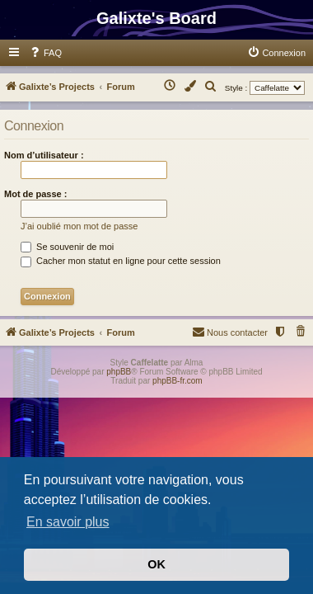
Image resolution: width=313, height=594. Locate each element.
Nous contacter (230, 331)
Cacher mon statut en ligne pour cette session (121, 261)
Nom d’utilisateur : (44, 155)
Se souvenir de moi (67, 247)
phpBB (118, 371)
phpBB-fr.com (177, 380)
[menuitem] (45, 53)
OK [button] (156, 564)
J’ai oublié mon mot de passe (79, 226)
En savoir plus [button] (68, 522)
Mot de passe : (35, 194)
